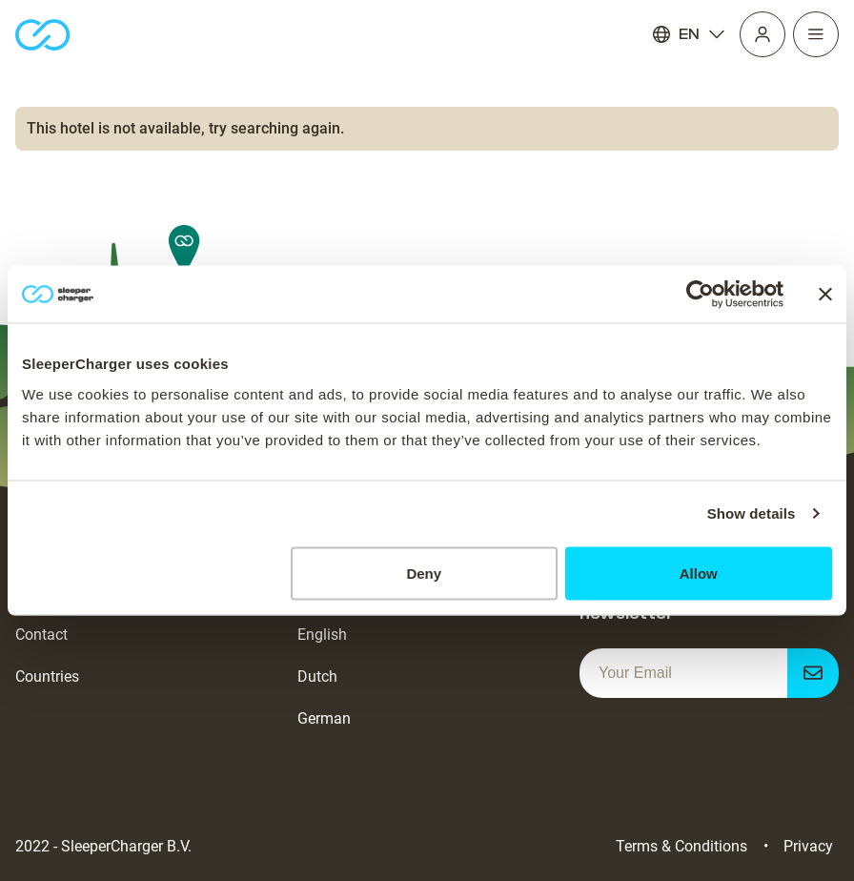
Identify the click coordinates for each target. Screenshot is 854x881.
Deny (423, 572)
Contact (41, 634)
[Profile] (762, 34)
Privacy (808, 846)
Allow (699, 572)
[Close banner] (825, 294)
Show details (751, 513)
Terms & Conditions (681, 846)
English (322, 634)
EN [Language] (689, 34)
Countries (47, 676)
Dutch (317, 676)
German (324, 718)
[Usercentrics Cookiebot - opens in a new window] (700, 294)
